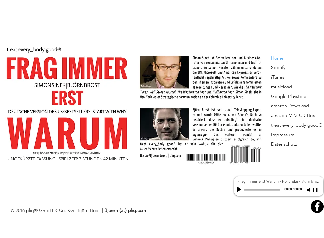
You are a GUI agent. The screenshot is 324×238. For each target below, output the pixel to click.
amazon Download (290, 106)
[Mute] (309, 189)
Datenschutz (284, 144)
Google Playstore (288, 96)
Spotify (278, 67)
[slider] (316, 190)
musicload (281, 87)
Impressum (282, 135)
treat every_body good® (296, 125)
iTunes (277, 77)
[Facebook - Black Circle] (317, 206)
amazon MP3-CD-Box (293, 115)
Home (277, 58)
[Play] (240, 189)
